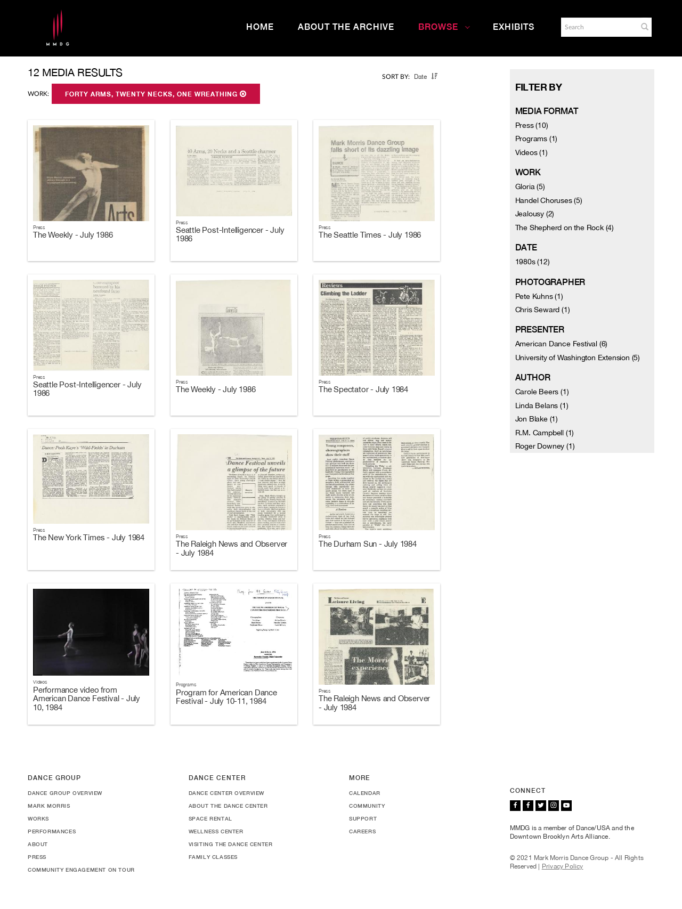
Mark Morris (49, 805)
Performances (52, 831)
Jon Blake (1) (536, 419)
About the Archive (346, 27)
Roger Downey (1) (545, 446)
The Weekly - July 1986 (73, 234)
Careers (362, 831)
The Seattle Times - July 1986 (370, 234)
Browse (444, 27)
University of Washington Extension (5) (577, 357)
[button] (644, 26)
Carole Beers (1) (542, 391)
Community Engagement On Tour (81, 869)
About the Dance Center (228, 805)
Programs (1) (536, 138)
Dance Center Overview (227, 793)
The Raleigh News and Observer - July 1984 (231, 548)
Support (363, 818)
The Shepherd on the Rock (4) (564, 227)
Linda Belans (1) (542, 405)
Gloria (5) (530, 186)
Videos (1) (531, 152)
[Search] (598, 27)
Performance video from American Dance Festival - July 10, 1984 (86, 698)
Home (260, 27)
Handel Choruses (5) (548, 200)
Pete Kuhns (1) (539, 296)
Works (38, 818)
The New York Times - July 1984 (88, 537)
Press (37, 857)
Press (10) (531, 125)
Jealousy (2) (535, 213)
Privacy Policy (562, 866)
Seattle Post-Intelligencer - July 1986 (230, 234)
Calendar (364, 793)
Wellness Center (216, 831)
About (38, 844)
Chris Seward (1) (542, 309)
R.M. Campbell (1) (544, 432)
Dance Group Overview (65, 793)
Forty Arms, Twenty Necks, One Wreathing (156, 94)
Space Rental (210, 818)
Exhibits (513, 27)
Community (367, 805)
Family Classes (213, 857)
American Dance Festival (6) (561, 343)
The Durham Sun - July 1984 (368, 543)
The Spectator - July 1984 (363, 389)
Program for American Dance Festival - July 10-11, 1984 (226, 697)
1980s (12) (532, 261)
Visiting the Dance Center (231, 844)
